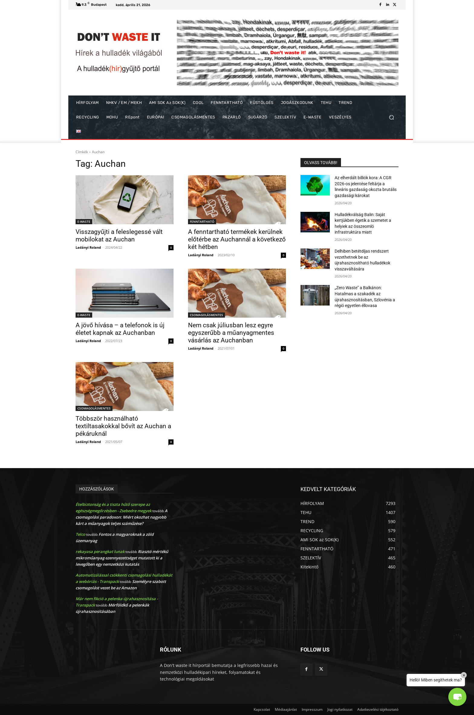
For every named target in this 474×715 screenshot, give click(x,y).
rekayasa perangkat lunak (100, 551)
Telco (80, 534)
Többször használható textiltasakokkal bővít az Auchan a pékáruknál (123, 426)
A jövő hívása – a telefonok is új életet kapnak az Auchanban (120, 329)
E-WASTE (83, 221)
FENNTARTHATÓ (202, 221)
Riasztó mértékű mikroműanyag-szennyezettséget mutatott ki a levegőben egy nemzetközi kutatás (122, 558)
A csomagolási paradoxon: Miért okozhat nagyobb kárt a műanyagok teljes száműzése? (121, 517)
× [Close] (464, 675)
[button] (391, 117)
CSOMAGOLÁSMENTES (206, 315)
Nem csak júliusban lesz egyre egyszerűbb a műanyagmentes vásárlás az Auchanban (231, 333)
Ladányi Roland (88, 247)
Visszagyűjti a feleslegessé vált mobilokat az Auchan (119, 235)
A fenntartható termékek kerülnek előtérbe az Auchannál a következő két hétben (237, 239)
